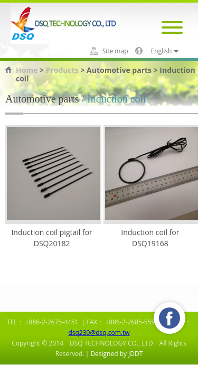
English (161, 51)
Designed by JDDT (116, 353)
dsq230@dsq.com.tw (98, 332)
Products (62, 70)
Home (26, 70)
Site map (115, 51)
